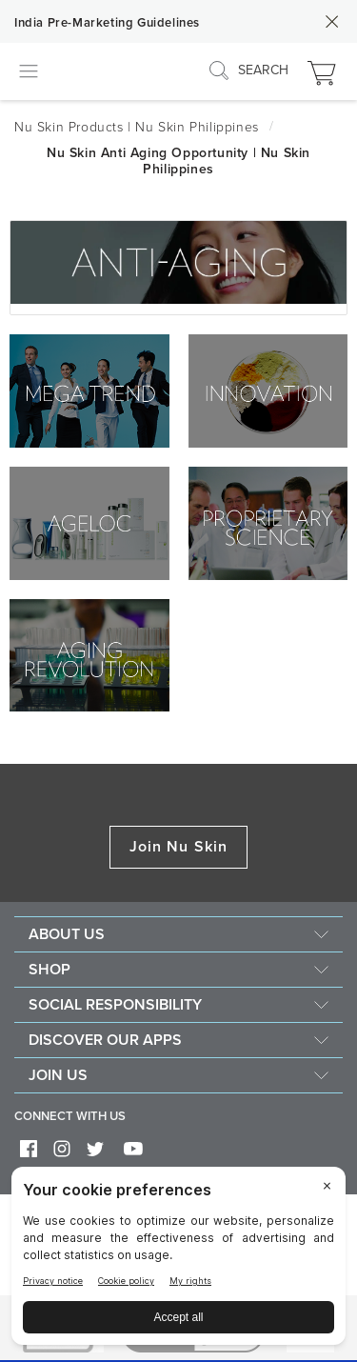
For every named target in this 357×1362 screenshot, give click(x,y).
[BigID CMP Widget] (178, 1260)
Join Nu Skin (178, 846)
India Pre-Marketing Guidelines (107, 22)
